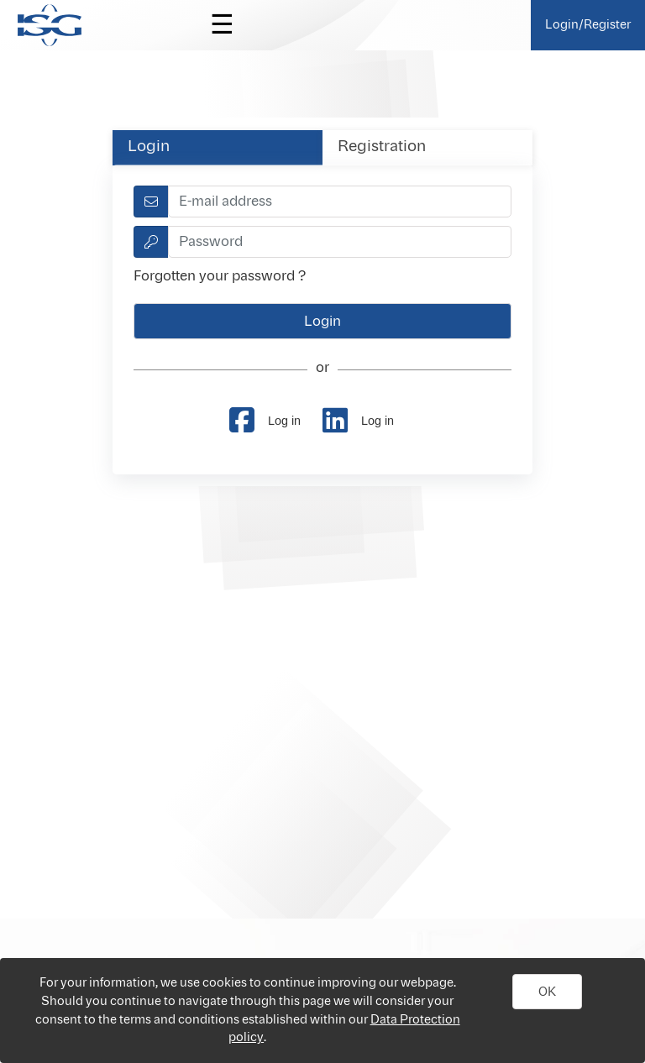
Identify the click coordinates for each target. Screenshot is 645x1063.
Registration (382, 146)
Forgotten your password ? (220, 276)
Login (149, 146)
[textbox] (339, 201)
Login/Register (588, 24)
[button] (547, 991)
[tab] (217, 147)
